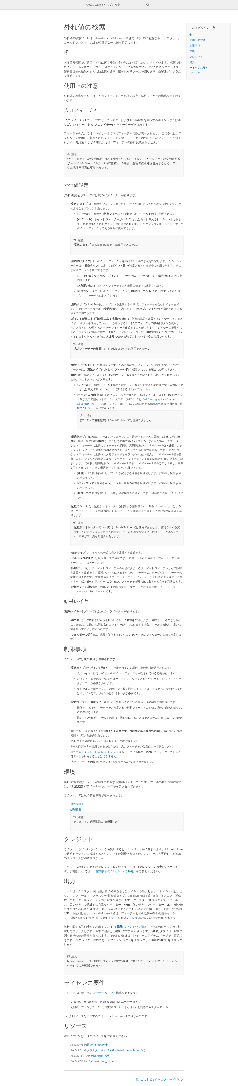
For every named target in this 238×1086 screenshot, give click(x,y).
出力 (192, 62)
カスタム (98, 752)
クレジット (196, 56)
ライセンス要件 (198, 67)
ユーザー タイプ (102, 993)
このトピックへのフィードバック (162, 1079)
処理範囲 (75, 809)
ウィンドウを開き (131, 926)
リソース (194, 73)
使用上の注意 (197, 40)
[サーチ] (148, 5)
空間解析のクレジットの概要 (114, 871)
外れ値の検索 (102, 1055)
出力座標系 (77, 804)
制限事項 (194, 45)
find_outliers (108, 1061)
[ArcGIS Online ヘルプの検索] (116, 5)
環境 (192, 51)
